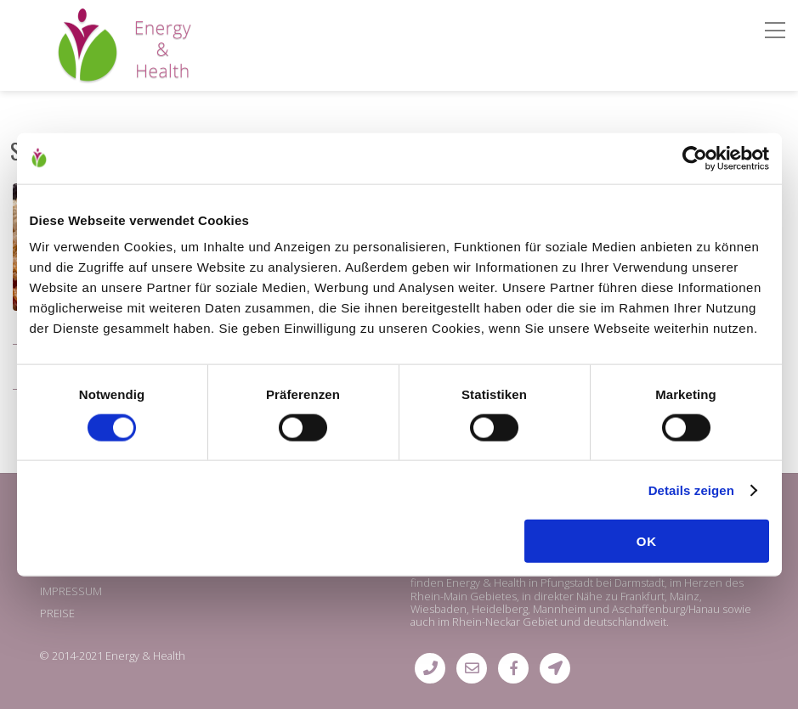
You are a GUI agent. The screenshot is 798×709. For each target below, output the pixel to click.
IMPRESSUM (71, 591)
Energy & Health (145, 655)
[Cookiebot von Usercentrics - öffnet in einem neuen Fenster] (694, 158)
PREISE (57, 613)
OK (647, 541)
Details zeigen (691, 489)
